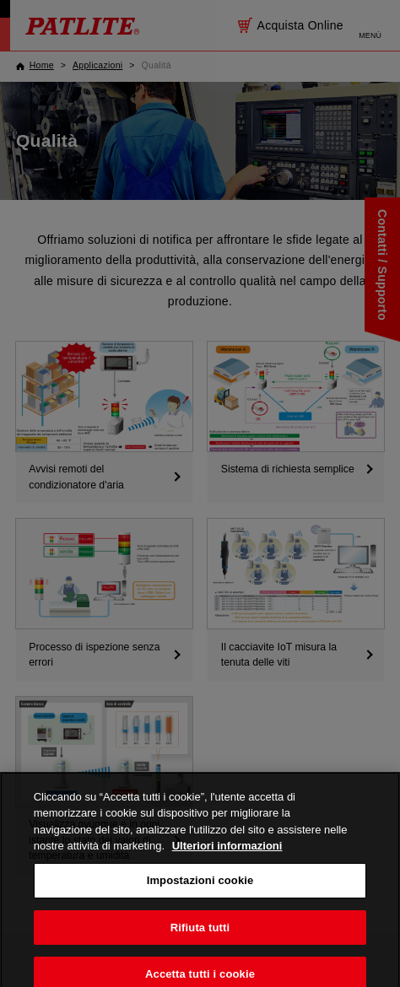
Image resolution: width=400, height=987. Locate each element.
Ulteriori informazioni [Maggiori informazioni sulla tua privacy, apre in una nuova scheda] (227, 865)
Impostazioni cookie (200, 899)
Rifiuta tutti (200, 946)
